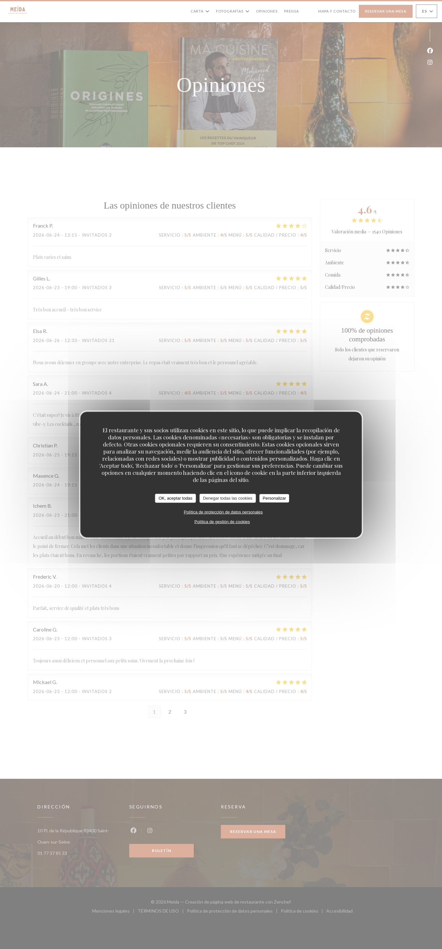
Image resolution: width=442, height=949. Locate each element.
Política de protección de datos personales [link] (223, 511)
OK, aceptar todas (175, 498)
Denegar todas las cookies (227, 498)
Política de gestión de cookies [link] (222, 521)
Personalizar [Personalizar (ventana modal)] (274, 498)
